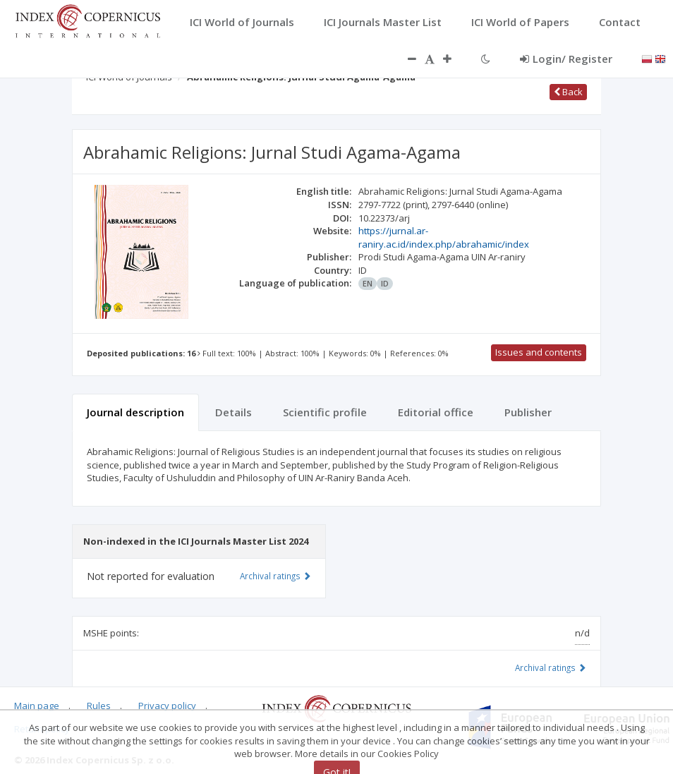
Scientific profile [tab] (325, 412)
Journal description (135, 412)
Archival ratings (550, 667)
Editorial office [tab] (435, 412)
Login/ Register (566, 59)
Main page (36, 705)
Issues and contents (538, 352)
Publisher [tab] (528, 412)
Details (233, 412)
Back (568, 91)
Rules (99, 705)
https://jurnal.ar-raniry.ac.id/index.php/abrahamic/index (443, 237)
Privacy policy (167, 705)
